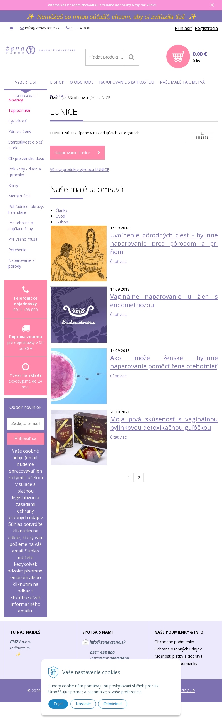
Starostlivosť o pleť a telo (25, 144)
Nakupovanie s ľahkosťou (126, 82)
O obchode (81, 82)
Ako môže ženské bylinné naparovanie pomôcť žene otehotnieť (164, 361)
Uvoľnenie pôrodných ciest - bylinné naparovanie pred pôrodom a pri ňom (164, 243)
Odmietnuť (112, 704)
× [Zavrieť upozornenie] (212, 4)
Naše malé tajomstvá (182, 82)
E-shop (62, 222)
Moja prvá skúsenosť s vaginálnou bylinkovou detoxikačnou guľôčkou (164, 423)
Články (61, 210)
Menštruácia (19, 196)
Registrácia (206, 28)
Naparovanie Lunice (72, 152)
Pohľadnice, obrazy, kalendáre (26, 209)
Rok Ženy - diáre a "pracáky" (24, 171)
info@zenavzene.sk (42, 28)
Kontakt (59, 96)
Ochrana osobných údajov (178, 649)
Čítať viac (118, 261)
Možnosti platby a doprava (178, 656)
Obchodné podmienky (174, 641)
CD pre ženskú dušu (26, 158)
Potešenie (17, 249)
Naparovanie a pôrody (21, 263)
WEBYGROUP (183, 690)
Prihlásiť (183, 28)
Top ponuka (19, 110)
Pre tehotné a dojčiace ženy (20, 225)
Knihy (13, 185)
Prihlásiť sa (25, 438)
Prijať (58, 704)
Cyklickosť (17, 121)
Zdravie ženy (19, 131)
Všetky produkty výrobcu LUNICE (79, 169)
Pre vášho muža (23, 239)
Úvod (60, 216)
